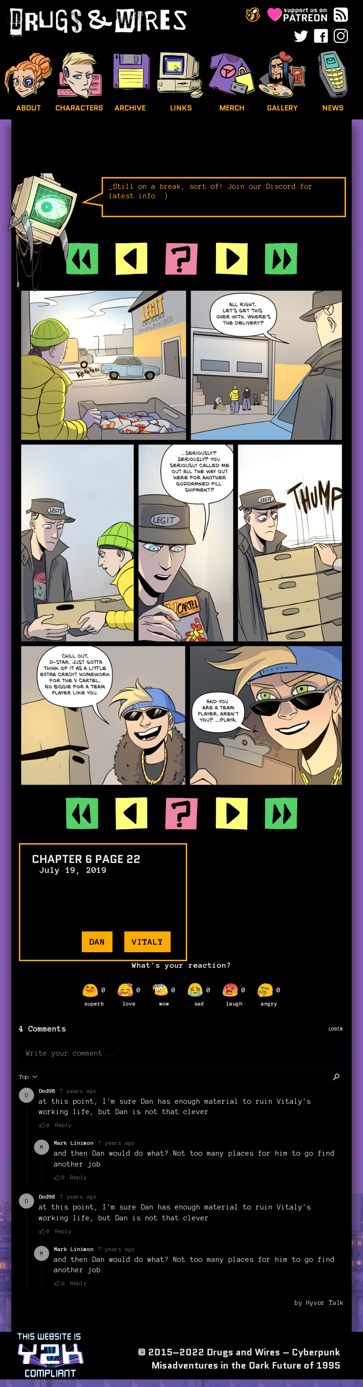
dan (97, 942)
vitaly (147, 942)
